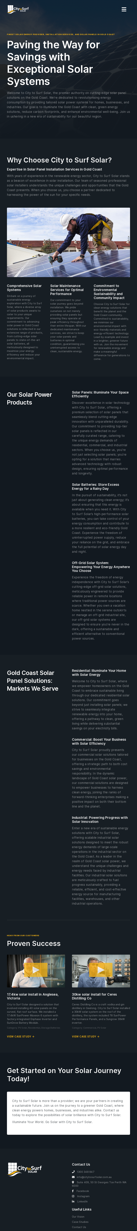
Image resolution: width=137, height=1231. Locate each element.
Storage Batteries (50, 1027)
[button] (36, 971)
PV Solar (22, 1027)
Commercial (89, 1027)
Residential (34, 1027)
